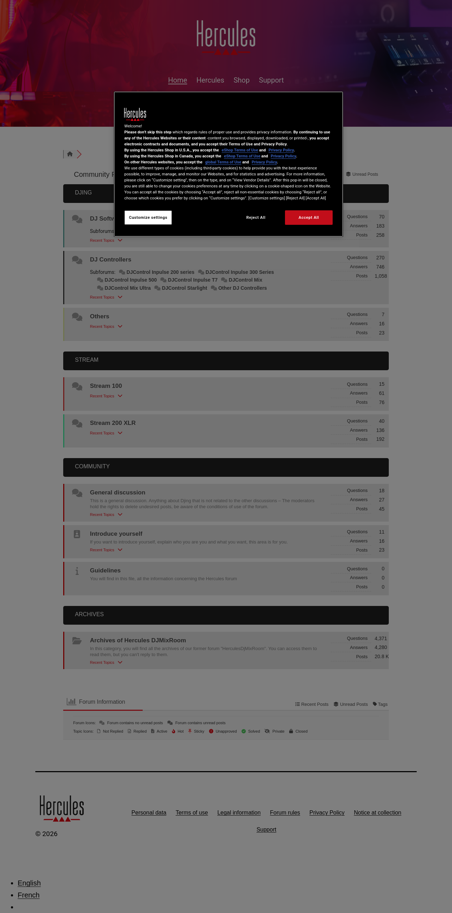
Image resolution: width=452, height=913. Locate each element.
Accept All (309, 217)
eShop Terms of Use (240, 150)
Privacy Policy (280, 150)
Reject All (256, 217)
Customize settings (148, 217)
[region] (228, 164)
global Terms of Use (223, 162)
